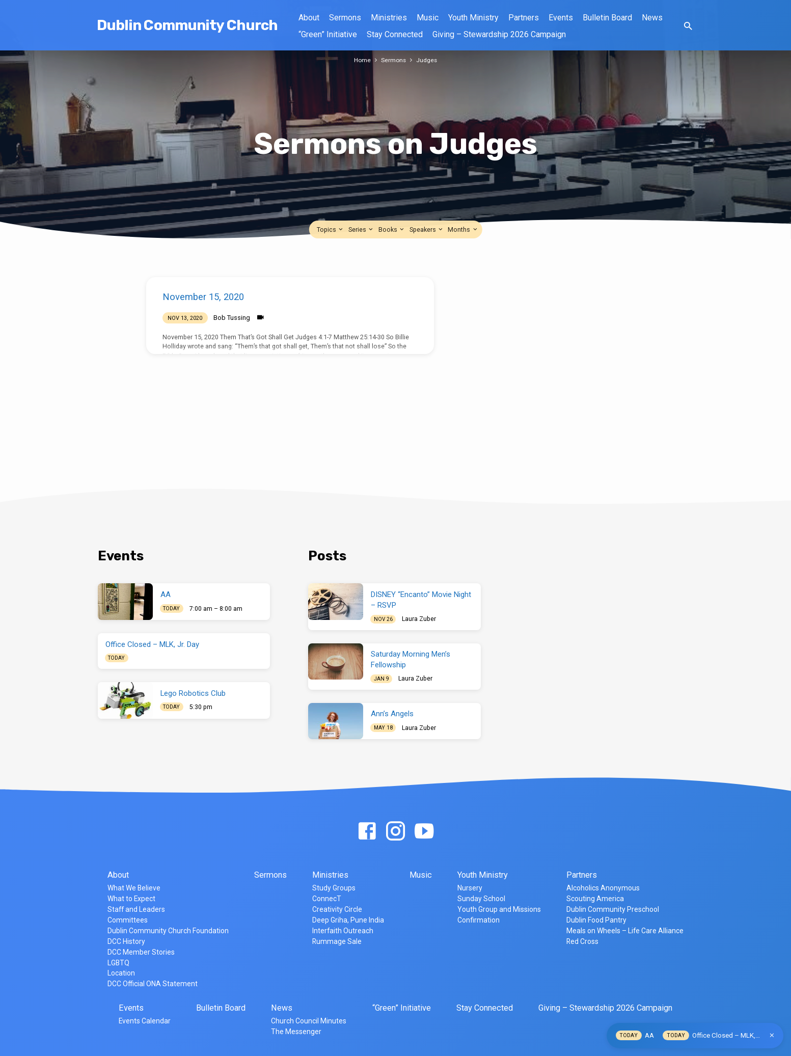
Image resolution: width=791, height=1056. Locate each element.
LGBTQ (118, 963)
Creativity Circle (337, 909)
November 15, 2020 (203, 296)
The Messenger (296, 1031)
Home (362, 60)
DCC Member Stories (141, 952)
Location (121, 973)
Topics (330, 229)
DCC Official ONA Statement (152, 984)
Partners (523, 17)
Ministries (389, 17)
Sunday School (481, 899)
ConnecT (326, 899)
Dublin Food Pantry (596, 920)
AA (165, 594)
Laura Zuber (419, 618)
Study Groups (334, 888)
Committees (127, 920)
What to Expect (131, 899)
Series (361, 229)
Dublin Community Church (187, 25)
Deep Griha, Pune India (348, 920)
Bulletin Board (607, 17)
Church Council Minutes (308, 1021)
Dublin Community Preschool (612, 909)
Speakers (427, 229)
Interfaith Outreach (342, 931)
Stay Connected (395, 34)
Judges (428, 60)
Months (463, 229)
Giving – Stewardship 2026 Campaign (499, 34)
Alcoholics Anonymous (603, 888)
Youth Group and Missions (499, 909)
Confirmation (478, 920)
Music (428, 17)
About (308, 17)
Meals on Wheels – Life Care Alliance (625, 931)
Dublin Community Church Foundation (168, 931)
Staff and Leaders (136, 909)
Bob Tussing (231, 317)
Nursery (469, 888)
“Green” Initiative (327, 34)
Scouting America (595, 899)
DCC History (126, 941)
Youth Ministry (473, 17)
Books (391, 229)
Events (561, 17)
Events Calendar (145, 1021)
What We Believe (133, 888)
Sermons (345, 17)
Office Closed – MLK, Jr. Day (152, 644)
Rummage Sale (337, 941)
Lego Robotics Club (193, 693)
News (652, 17)
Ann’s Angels (392, 713)
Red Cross (582, 941)
